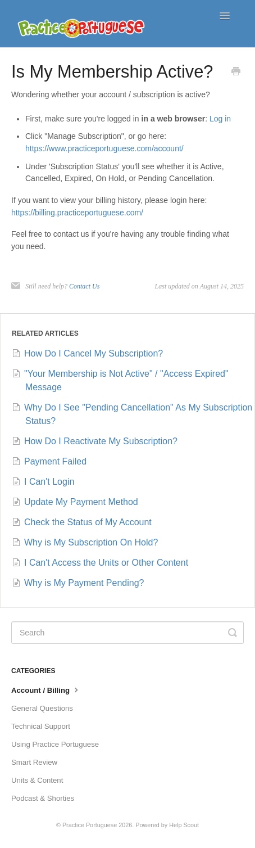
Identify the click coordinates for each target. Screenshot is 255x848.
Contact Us (84, 286)
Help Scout (184, 825)
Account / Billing (46, 689)
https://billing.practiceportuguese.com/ (77, 212)
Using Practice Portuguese (55, 744)
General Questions (42, 708)
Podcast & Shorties (42, 798)
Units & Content (37, 780)
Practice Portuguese (89, 825)
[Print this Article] (235, 72)
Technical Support (40, 726)
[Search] (127, 632)
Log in (220, 118)
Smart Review (34, 762)
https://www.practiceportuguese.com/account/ (104, 148)
